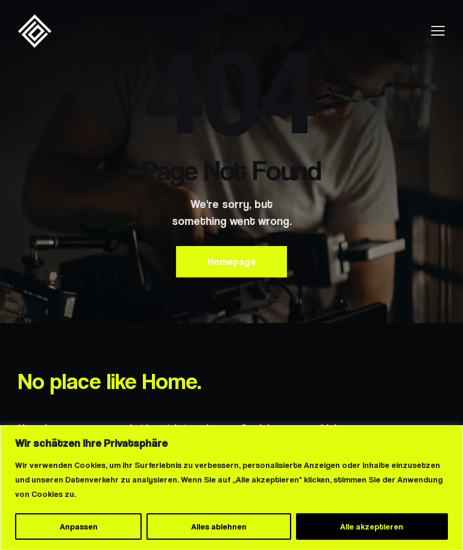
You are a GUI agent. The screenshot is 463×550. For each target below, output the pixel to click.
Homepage (231, 261)
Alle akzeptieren (371, 526)
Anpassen (79, 526)
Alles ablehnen (219, 526)
